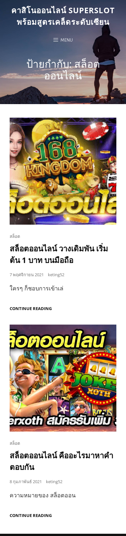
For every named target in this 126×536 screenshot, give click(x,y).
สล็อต (15, 236)
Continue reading (31, 308)
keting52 (56, 275)
